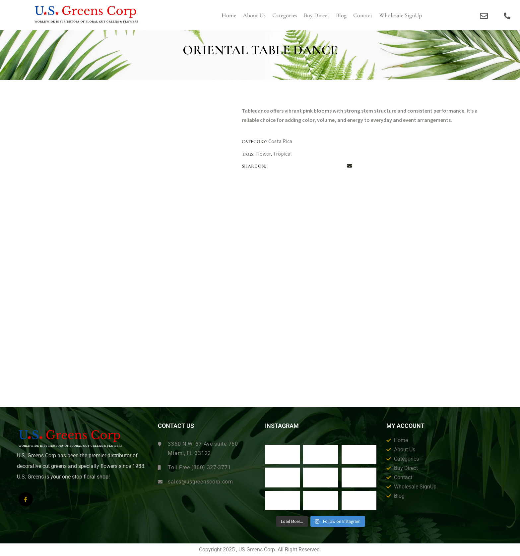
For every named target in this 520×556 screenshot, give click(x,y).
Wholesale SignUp (400, 15)
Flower (263, 153)
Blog (341, 15)
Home (229, 15)
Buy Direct (316, 15)
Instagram (282, 426)
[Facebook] (26, 499)
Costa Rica (280, 141)
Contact (362, 15)
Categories (284, 15)
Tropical (282, 153)
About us (254, 15)
